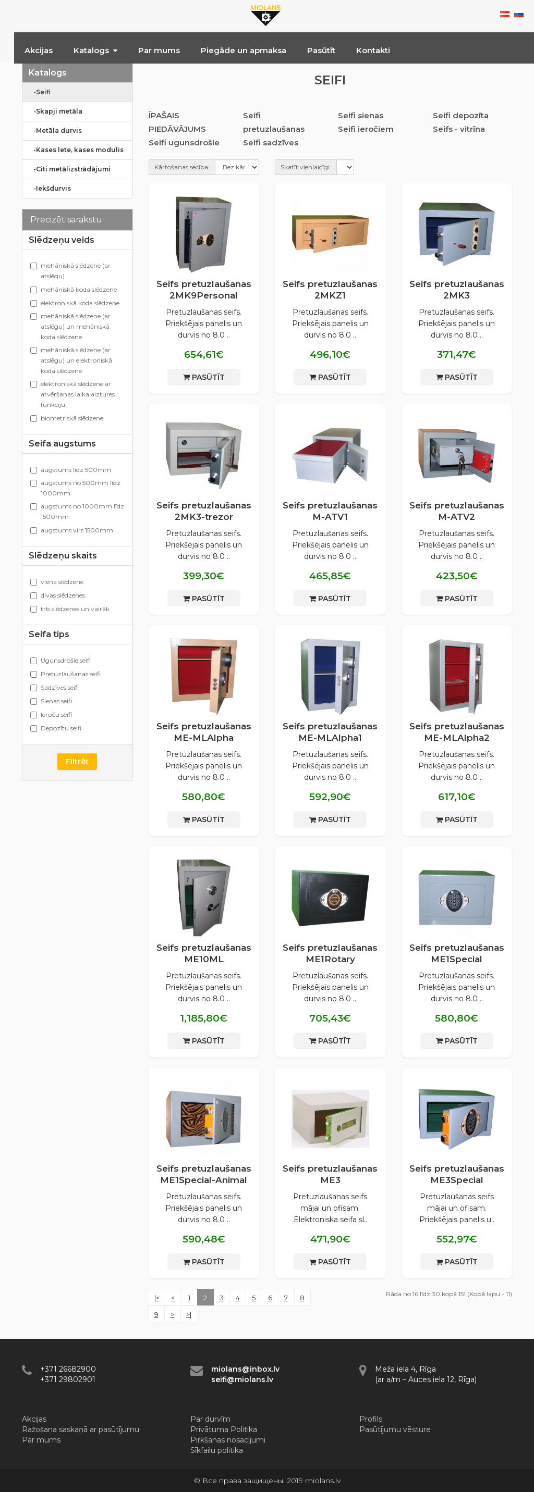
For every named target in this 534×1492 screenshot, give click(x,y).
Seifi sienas (360, 115)
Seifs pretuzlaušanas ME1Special (456, 953)
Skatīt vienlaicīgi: (306, 167)
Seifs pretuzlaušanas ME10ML (203, 953)
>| (188, 1314)
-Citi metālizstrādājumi (70, 169)
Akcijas (39, 50)
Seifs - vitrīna (459, 129)
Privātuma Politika (223, 1429)
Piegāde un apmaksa (243, 50)
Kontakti (373, 50)
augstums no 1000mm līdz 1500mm (77, 511)
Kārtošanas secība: (182, 167)
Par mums (159, 50)
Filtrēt (77, 761)
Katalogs (95, 50)
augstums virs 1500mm (71, 530)
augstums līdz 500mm (70, 470)
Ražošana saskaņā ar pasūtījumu (80, 1429)
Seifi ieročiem (366, 129)
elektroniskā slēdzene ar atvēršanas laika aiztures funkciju (72, 394)
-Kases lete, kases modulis (76, 150)
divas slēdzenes (57, 595)
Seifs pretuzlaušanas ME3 (330, 1174)
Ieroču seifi (51, 714)
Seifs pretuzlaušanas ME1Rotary (330, 953)
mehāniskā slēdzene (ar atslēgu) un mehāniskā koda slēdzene (70, 326)
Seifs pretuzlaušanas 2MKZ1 (330, 290)
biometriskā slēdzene (66, 418)
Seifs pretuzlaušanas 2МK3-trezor (203, 511)
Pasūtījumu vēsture (395, 1429)
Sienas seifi (51, 701)
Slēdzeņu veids (61, 240)
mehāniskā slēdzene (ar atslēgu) (70, 271)
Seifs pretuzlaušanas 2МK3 (456, 290)
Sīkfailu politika (216, 1450)
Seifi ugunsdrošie (184, 142)
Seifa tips (49, 634)
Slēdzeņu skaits (63, 556)
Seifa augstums (62, 444)
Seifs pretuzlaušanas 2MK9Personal (203, 290)
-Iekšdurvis (50, 188)
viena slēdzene (56, 582)
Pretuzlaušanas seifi (65, 674)
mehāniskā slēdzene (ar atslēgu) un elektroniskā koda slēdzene (71, 360)
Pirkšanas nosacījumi (227, 1440)
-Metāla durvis (55, 130)
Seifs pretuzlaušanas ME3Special (456, 1174)
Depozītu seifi (55, 728)
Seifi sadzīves (270, 142)
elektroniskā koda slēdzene (74, 303)
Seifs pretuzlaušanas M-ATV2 (456, 511)
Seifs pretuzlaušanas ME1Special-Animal (203, 1174)
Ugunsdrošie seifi (60, 660)
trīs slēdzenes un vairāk (70, 609)
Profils (370, 1419)
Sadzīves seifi (54, 687)
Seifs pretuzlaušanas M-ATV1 (330, 511)
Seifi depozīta (461, 115)
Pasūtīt (321, 50)
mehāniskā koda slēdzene (73, 289)
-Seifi (40, 92)
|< (157, 1298)
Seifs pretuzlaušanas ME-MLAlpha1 (330, 732)
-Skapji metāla (55, 111)
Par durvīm (210, 1419)
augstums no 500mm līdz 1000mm (75, 488)
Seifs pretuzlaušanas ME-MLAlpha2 (456, 732)
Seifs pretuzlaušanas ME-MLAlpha (203, 732)
